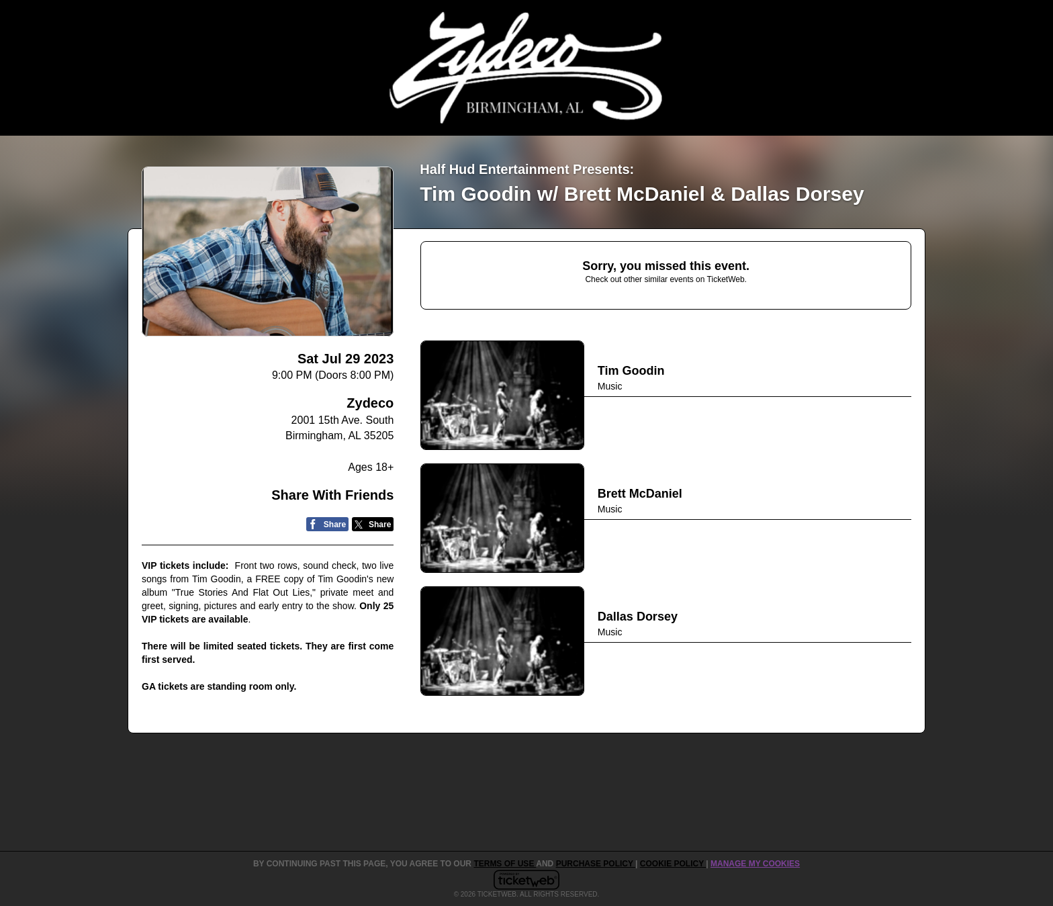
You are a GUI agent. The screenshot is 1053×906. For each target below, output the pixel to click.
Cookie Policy (673, 863)
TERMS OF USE (504, 863)
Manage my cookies (755, 863)
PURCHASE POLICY (595, 863)
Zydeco (370, 403)
